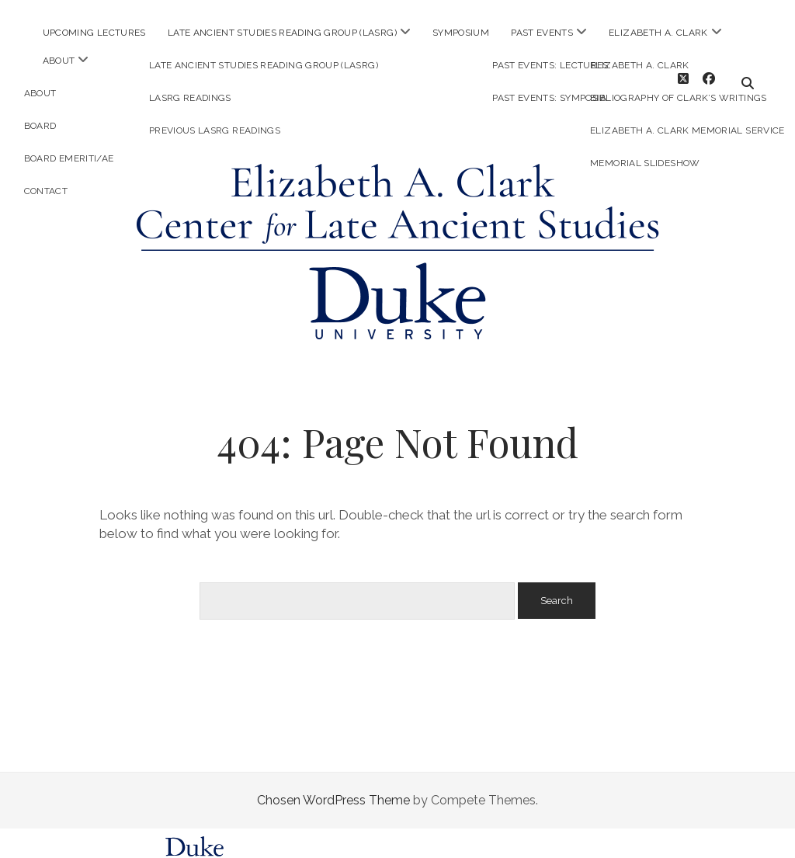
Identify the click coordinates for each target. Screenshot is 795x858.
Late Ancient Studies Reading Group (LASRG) (282, 32)
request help (613, 847)
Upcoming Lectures (94, 32)
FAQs (569, 847)
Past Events (542, 32)
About (59, 60)
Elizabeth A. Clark (658, 32)
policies (529, 847)
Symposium (460, 32)
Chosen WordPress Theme (333, 786)
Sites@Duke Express (276, 847)
